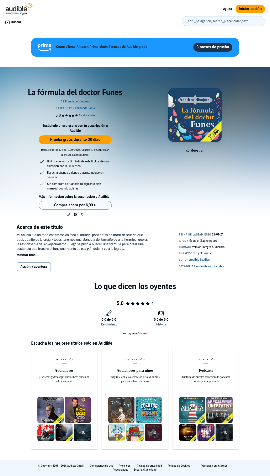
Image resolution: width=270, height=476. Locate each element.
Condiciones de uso (102, 465)
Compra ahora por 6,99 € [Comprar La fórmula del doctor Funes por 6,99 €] (75, 205)
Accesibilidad (121, 469)
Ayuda (227, 9)
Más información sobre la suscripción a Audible (74, 197)
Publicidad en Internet (214, 465)
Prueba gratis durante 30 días (75, 139)
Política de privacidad (150, 465)
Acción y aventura (33, 267)
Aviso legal (125, 465)
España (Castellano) (145, 469)
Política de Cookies (179, 465)
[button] (68, 214)
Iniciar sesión (250, 9)
